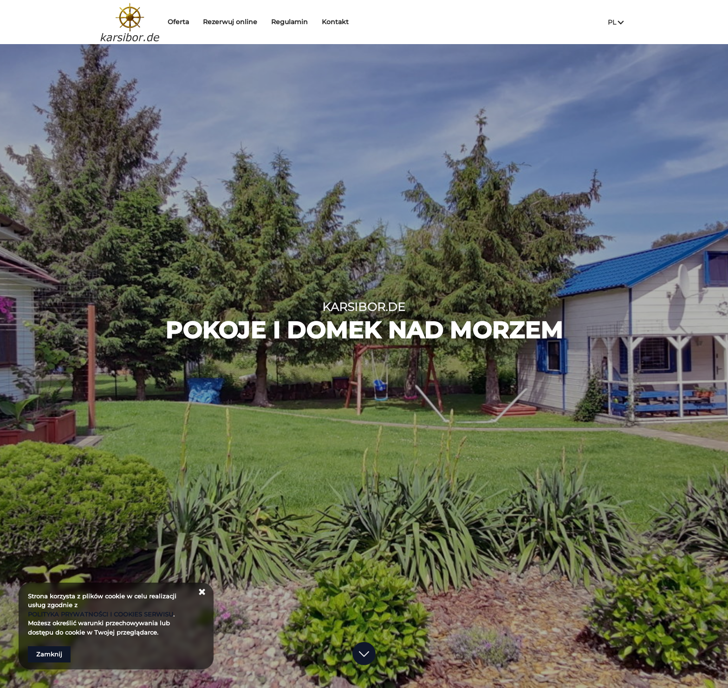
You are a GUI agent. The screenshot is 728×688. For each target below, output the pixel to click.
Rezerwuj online (237, 22)
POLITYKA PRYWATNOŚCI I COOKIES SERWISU (100, 614)
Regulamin (296, 22)
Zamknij (49, 654)
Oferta (185, 22)
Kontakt (342, 22)
